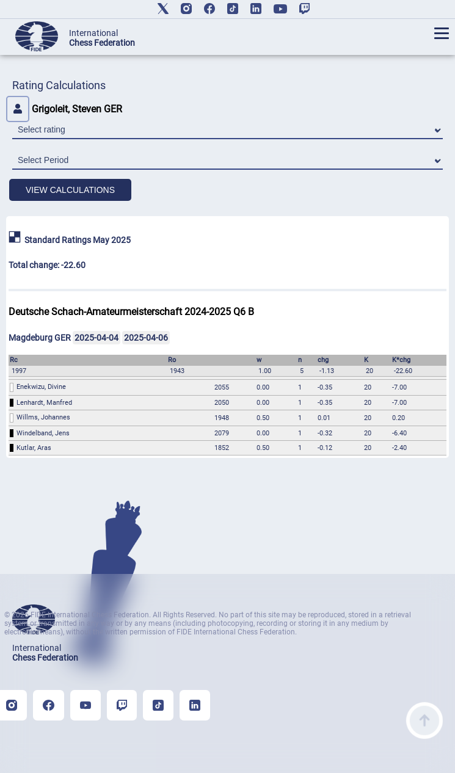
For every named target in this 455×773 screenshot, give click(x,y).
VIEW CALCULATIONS (70, 190)
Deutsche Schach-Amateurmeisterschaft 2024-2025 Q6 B (131, 312)
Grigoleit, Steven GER (64, 109)
